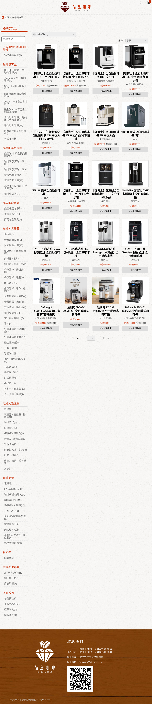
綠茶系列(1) (10, 615)
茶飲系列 (8, 592)
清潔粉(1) (9, 409)
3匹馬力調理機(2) (13, 572)
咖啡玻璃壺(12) (12, 312)
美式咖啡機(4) (11, 138)
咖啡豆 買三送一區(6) (15, 169)
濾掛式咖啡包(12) (13, 180)
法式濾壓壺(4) (11, 377)
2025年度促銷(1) (13, 55)
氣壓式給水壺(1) (13, 543)
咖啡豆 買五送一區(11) (14, 162)
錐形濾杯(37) (11, 283)
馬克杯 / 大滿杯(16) (14, 505)
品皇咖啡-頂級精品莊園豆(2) (15, 154)
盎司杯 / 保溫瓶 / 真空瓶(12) (14, 536)
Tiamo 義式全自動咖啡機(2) (15, 79)
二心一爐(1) (10, 348)
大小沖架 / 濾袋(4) (14, 394)
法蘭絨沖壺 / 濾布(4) (15, 296)
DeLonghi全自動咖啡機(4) (15, 95)
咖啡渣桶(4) (10, 422)
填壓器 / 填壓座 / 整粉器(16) (14, 415)
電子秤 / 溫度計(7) (14, 318)
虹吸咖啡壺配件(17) (14, 337)
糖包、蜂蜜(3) (11, 455)
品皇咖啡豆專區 (12, 148)
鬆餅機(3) (9, 557)
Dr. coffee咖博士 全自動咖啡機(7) (15, 71)
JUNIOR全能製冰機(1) (14, 360)
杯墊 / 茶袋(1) (11, 510)
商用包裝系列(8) (13, 219)
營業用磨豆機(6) (13, 239)
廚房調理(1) (10, 583)
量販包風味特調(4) (14, 174)
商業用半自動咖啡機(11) (15, 132)
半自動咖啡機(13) (13, 125)
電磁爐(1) (9, 483)
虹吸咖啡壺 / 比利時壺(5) (15, 330)
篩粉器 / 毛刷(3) (12, 258)
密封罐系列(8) (11, 524)
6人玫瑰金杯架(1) (13, 489)
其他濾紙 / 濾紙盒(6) (15, 307)
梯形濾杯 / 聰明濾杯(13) (15, 270)
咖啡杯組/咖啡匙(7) (14, 494)
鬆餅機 (7, 552)
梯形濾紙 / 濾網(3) (14, 277)
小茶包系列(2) (11, 604)
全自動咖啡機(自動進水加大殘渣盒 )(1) (15, 118)
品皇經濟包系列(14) (14, 208)
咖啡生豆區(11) (12, 193)
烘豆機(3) (9, 234)
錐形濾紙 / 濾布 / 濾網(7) (14, 289)
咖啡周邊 (8, 477)
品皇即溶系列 (11, 202)
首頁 (7, 17)
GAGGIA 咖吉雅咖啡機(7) (15, 87)
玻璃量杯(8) (10, 427)
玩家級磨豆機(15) (13, 245)
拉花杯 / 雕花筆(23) (14, 388)
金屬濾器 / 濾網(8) (14, 301)
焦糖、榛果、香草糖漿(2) (15, 462)
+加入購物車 (46, 91)
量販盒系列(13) (12, 214)
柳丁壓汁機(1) (11, 578)
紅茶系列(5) (10, 609)
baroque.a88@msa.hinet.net (91, 662)
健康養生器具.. (12, 567)
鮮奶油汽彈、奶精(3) (15, 449)
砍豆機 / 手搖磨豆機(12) (15, 252)
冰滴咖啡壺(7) (11, 353)
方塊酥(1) (9, 468)
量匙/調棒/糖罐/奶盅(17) (15, 517)
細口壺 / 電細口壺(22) (15, 264)
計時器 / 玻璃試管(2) (15, 438)
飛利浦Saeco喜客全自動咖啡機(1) (15, 110)
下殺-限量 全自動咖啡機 (14, 48)
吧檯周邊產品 (11, 403)
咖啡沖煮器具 (11, 228)
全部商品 (10, 29)
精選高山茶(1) (11, 598)
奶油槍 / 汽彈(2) (12, 529)
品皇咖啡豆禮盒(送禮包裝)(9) (15, 187)
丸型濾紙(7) (10, 367)
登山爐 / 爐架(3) (12, 342)
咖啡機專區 (17, 17)
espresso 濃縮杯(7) (13, 499)
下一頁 (105, 338)
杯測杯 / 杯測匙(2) (14, 433)
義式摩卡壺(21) (12, 372)
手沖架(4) (9, 323)
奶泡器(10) (10, 383)
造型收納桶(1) (11, 444)
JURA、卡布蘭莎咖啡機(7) (16, 103)
